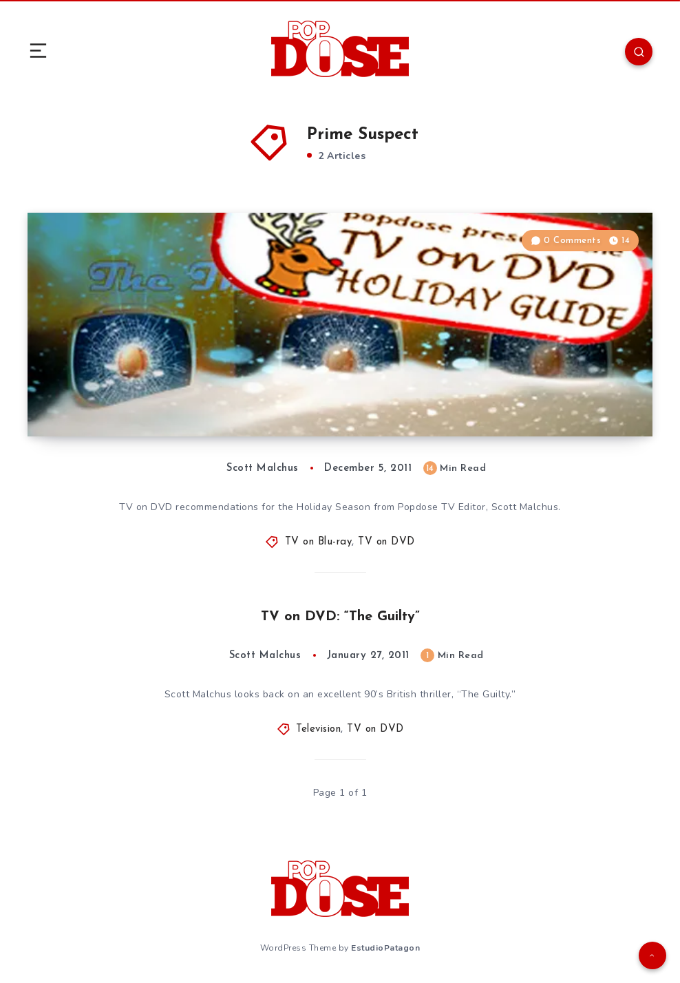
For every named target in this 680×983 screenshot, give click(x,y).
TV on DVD (386, 542)
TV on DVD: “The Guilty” (340, 617)
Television (318, 729)
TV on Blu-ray (318, 542)
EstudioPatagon (385, 947)
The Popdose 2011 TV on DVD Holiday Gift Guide (212, 409)
